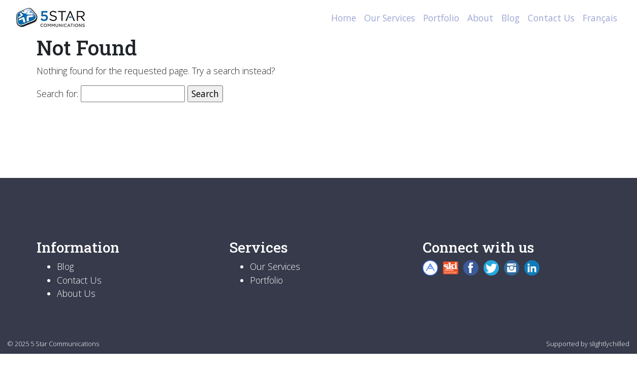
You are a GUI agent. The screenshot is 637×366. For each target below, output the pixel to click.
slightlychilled (609, 343)
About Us (76, 293)
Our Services (389, 18)
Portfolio (441, 18)
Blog (510, 18)
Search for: (57, 93)
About (480, 18)
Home (343, 18)
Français (600, 18)
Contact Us (551, 18)
